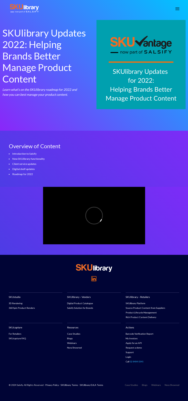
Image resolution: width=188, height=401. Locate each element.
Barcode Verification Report (139, 333)
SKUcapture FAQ (17, 338)
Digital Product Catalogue (80, 303)
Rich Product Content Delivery (141, 317)
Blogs (70, 338)
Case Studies (73, 333)
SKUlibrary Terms (69, 385)
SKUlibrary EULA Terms (91, 385)
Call (135, 361)
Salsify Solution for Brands (80, 308)
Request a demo (134, 347)
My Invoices (132, 338)
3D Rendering (15, 303)
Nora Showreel (74, 347)
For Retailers (15, 333)
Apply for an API (134, 343)
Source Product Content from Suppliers (145, 308)
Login (128, 357)
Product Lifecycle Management (141, 312)
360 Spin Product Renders (22, 308)
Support (130, 352)
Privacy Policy (52, 385)
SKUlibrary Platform (135, 303)
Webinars (72, 343)
